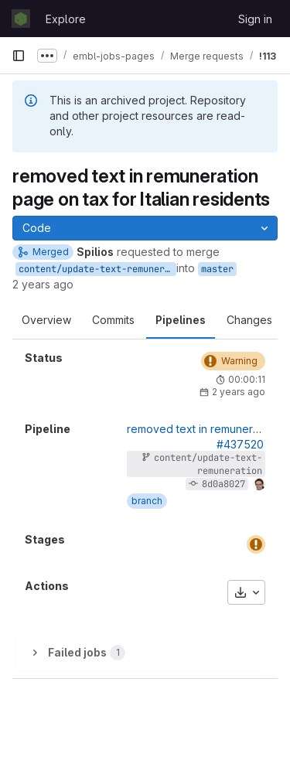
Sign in (255, 19)
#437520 (240, 444)
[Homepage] (21, 18)
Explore (66, 19)
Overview (46, 319)
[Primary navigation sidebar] (18, 55)
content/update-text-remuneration (97, 269)
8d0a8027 (223, 484)
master (217, 269)
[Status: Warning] (233, 361)
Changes (249, 319)
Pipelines (180, 319)
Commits (113, 319)
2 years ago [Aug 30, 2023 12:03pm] (42, 284)
